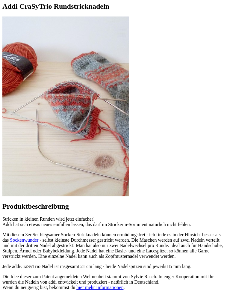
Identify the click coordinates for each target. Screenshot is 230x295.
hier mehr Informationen (99, 287)
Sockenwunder (24, 240)
